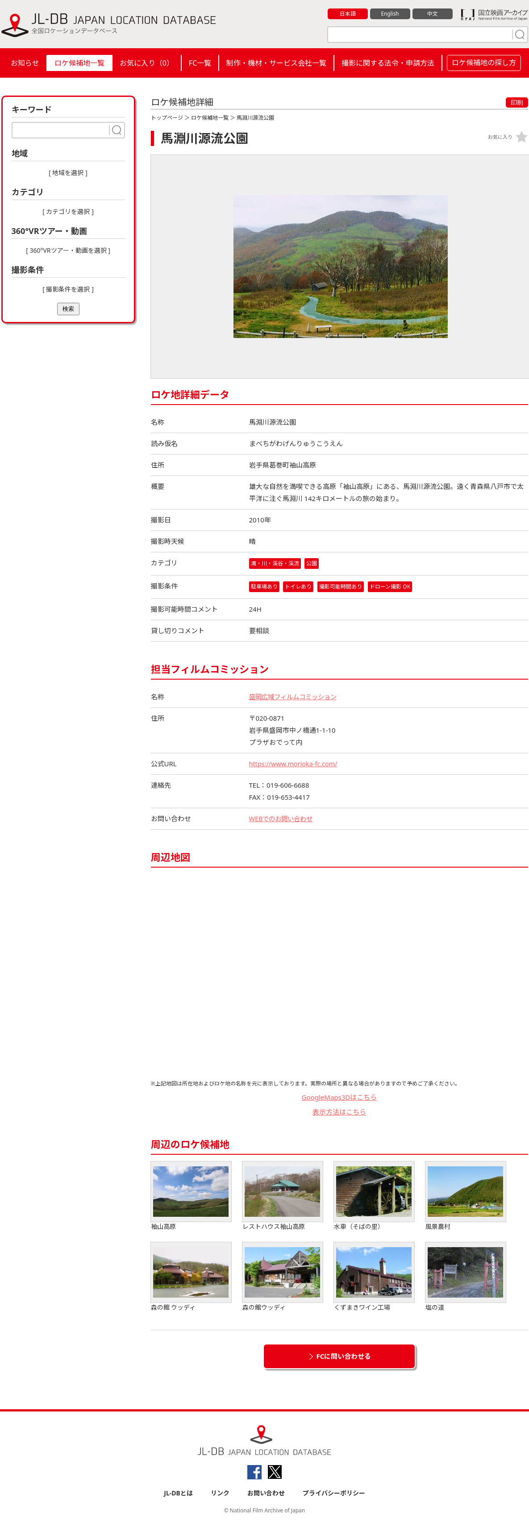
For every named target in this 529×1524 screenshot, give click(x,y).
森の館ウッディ (282, 1277)
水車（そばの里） (374, 1196)
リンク (220, 1493)
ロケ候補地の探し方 (484, 62)
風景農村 (465, 1196)
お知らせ (25, 63)
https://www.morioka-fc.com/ (295, 764)
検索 (68, 308)
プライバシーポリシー (334, 1493)
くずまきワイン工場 (374, 1277)
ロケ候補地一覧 (79, 63)
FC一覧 (200, 63)
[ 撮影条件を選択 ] (68, 289)
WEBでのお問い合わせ (283, 818)
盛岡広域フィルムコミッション (296, 697)
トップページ (167, 117)
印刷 (517, 102)
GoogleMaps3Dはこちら (339, 1097)
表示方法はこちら (339, 1111)
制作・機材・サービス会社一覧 (276, 63)
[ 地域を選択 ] (68, 172)
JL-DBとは (178, 1493)
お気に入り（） (147, 63)
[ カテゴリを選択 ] (68, 211)
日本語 (347, 14)
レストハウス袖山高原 (282, 1196)
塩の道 (465, 1277)
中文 (432, 14)
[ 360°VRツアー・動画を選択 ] (68, 250)
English (390, 14)
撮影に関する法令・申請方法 (388, 63)
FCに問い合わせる (344, 1356)
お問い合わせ (266, 1493)
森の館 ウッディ (191, 1277)
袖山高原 (191, 1196)
